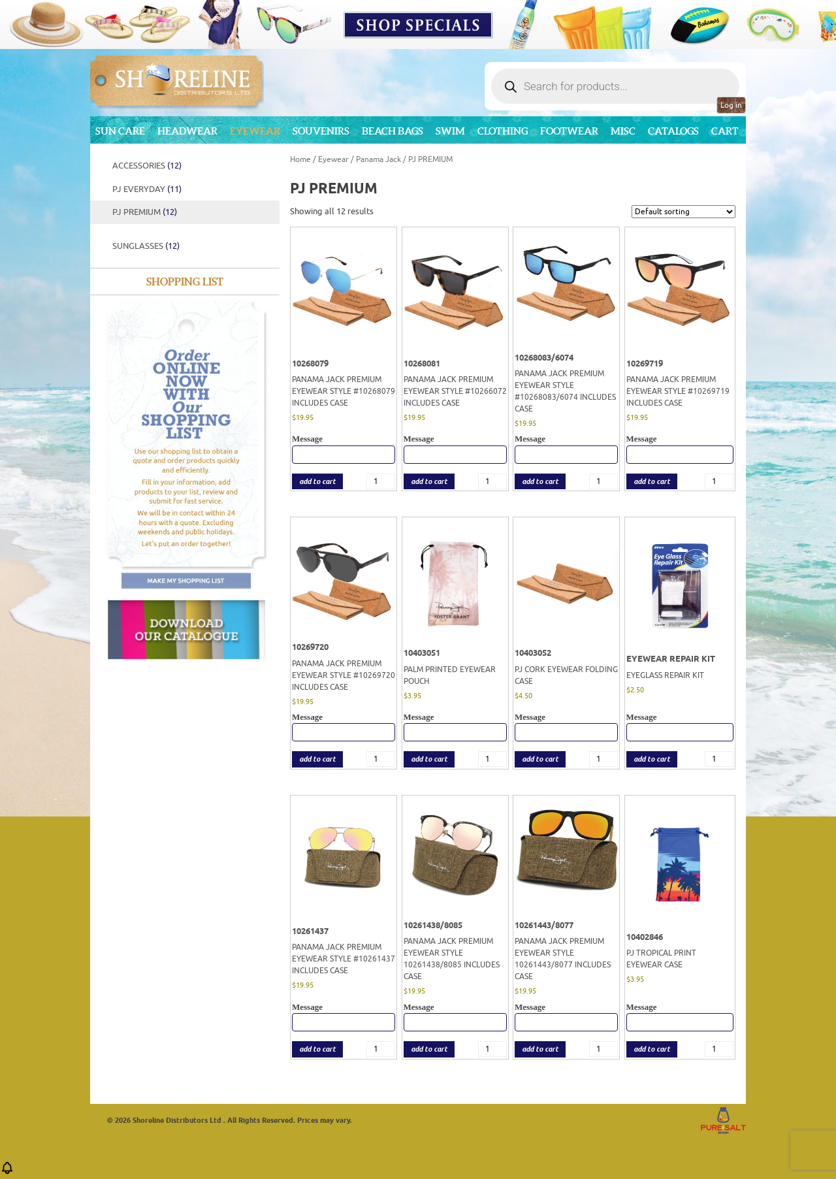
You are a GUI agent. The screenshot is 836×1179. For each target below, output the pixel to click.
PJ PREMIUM (144, 212)
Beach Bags (392, 131)
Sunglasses (146, 245)
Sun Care (120, 131)
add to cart (317, 482)
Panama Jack (378, 159)
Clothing (502, 131)
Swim (450, 131)
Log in (731, 105)
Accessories (147, 165)
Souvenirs (321, 131)
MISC (623, 131)
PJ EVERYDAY (147, 189)
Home (300, 159)
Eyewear (255, 131)
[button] (7, 1172)
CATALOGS (673, 131)
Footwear (569, 131)
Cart (725, 131)
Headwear (187, 131)
